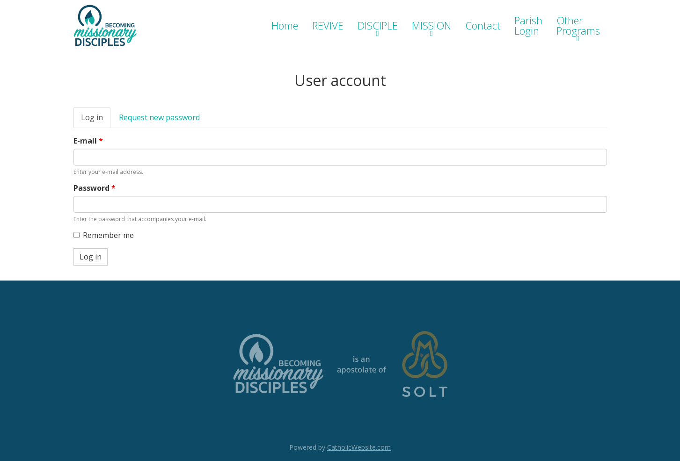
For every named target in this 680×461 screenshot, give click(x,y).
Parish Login (528, 25)
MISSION (431, 25)
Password (94, 188)
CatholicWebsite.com (359, 447)
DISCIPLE (378, 25)
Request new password (159, 117)
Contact (482, 25)
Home (284, 25)
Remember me (103, 235)
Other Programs (578, 25)
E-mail (88, 141)
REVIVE (328, 25)
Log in (95, 120)
